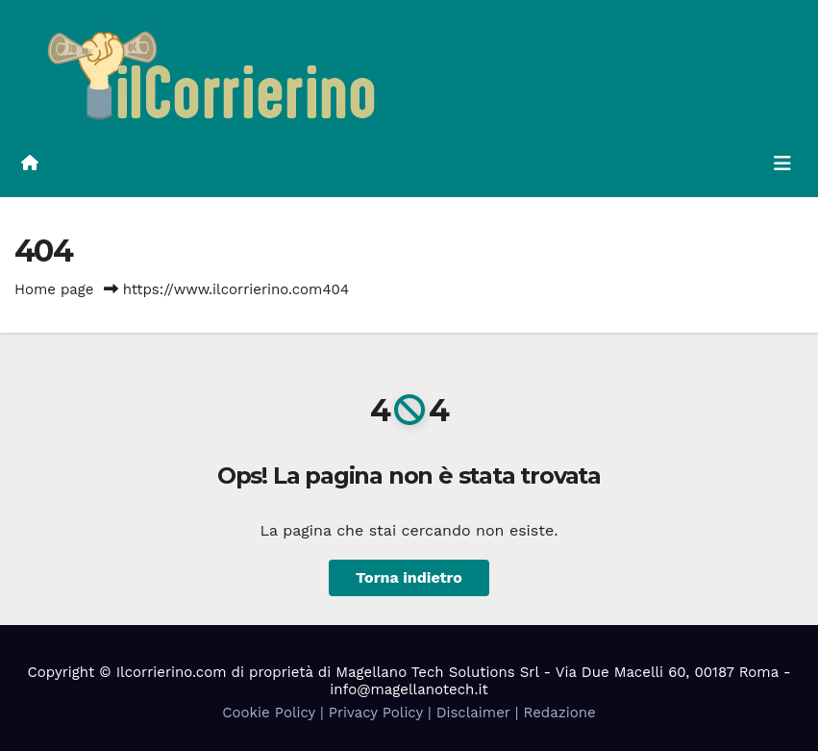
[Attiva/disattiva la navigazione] (782, 163)
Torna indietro (409, 577)
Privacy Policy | (382, 712)
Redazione (559, 712)
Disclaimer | (480, 712)
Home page (54, 289)
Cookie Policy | (275, 712)
